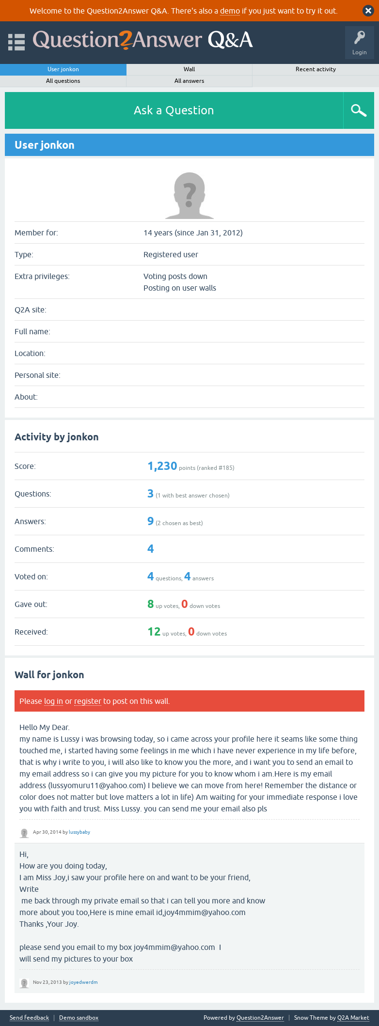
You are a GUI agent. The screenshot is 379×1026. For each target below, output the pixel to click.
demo (230, 10)
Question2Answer (260, 1017)
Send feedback (29, 1018)
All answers (189, 81)
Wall (189, 69)
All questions (63, 81)
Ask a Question (174, 110)
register (87, 701)
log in (53, 701)
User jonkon (63, 69)
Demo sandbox (78, 1018)
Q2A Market (353, 1017)
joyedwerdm (83, 982)
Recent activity (316, 69)
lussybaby (79, 832)
